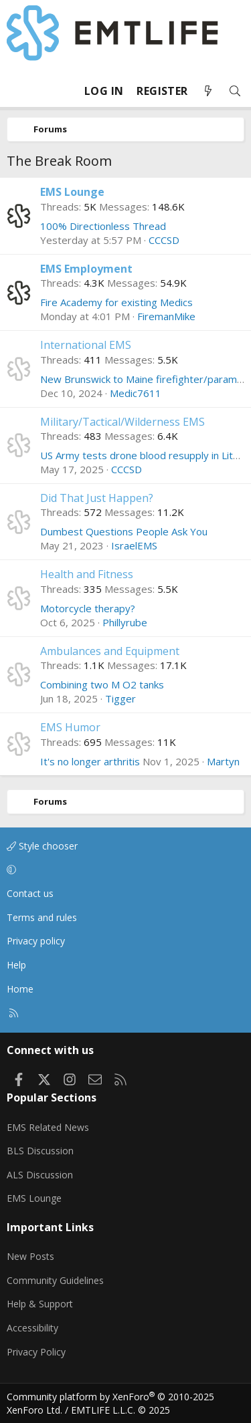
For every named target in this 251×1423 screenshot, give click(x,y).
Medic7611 (135, 393)
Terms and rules (42, 917)
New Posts (30, 1256)
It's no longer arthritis (90, 761)
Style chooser (42, 845)
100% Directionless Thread (103, 226)
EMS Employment (86, 268)
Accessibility (32, 1327)
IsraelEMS (134, 545)
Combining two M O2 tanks (102, 684)
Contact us (30, 893)
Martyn (223, 761)
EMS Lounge (72, 191)
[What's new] (208, 91)
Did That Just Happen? (96, 498)
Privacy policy (36, 940)
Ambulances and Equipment (109, 651)
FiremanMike (166, 316)
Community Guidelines (55, 1280)
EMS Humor (70, 727)
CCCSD (164, 240)
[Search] (235, 91)
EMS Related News (48, 1127)
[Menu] (17, 91)
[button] (123, 870)
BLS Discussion (40, 1150)
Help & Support (40, 1303)
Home (20, 989)
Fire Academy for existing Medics (116, 302)
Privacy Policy (36, 1351)
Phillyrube (124, 622)
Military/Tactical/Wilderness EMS (122, 421)
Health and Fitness (86, 574)
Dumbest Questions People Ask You (123, 531)
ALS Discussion (40, 1174)
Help (16, 964)
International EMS (85, 345)
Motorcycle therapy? (87, 608)
